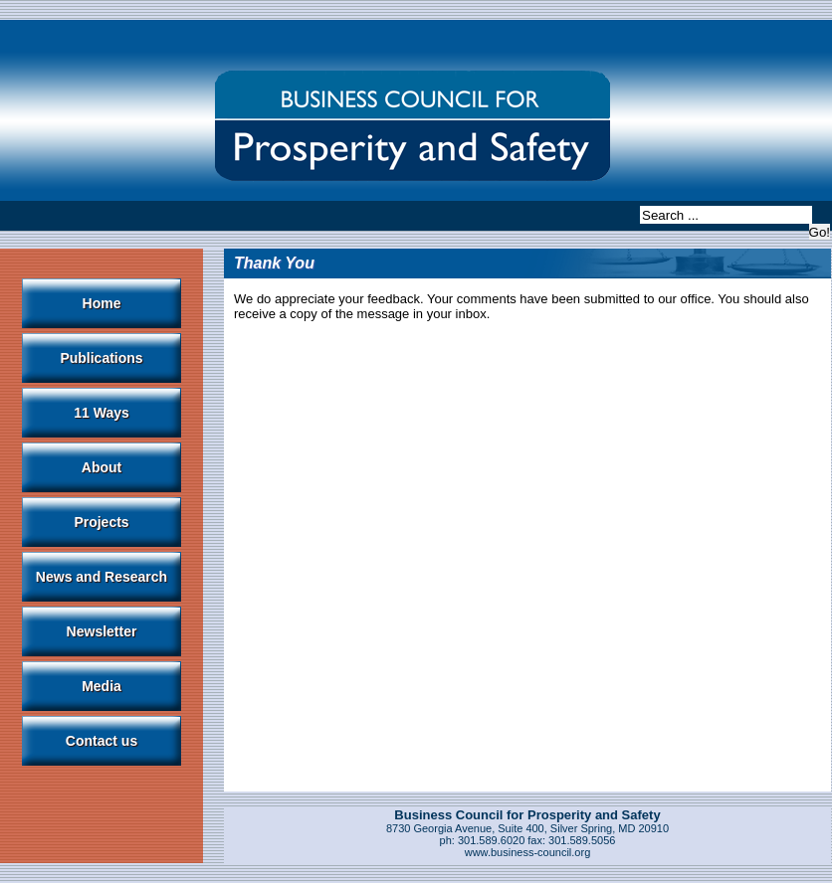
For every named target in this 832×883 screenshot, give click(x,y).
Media (101, 686)
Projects (101, 522)
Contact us (101, 741)
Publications (101, 358)
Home (102, 303)
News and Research (101, 577)
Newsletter (102, 631)
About (101, 467)
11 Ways (101, 413)
